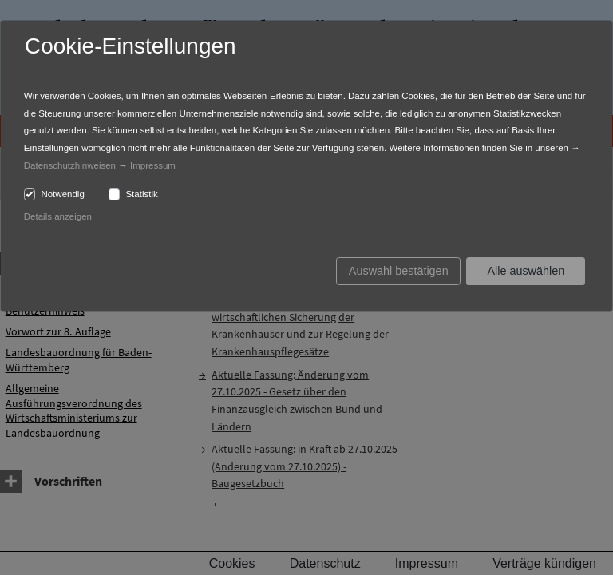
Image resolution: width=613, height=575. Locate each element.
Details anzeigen (58, 216)
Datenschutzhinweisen (70, 165)
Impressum (153, 165)
